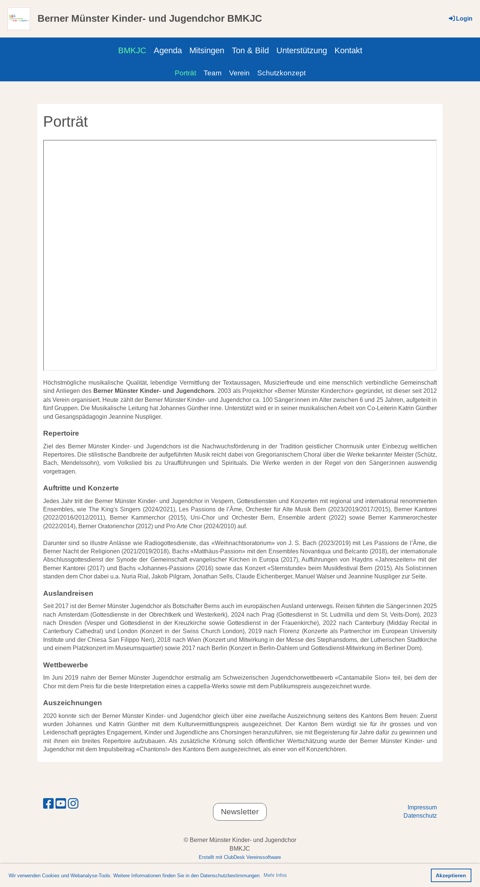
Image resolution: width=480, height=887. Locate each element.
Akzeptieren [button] (451, 875)
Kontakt (348, 50)
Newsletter (240, 811)
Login (460, 18)
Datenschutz (420, 815)
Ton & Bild (250, 50)
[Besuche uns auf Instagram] (73, 804)
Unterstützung (301, 50)
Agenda (168, 50)
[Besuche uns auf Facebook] (48, 804)
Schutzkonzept (281, 73)
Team (213, 73)
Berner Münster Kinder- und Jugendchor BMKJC (150, 18)
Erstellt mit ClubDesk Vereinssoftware (240, 857)
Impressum (422, 807)
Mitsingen (206, 50)
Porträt (185, 73)
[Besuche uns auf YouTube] (61, 804)
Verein (239, 73)
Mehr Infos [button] (275, 875)
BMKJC (132, 50)
